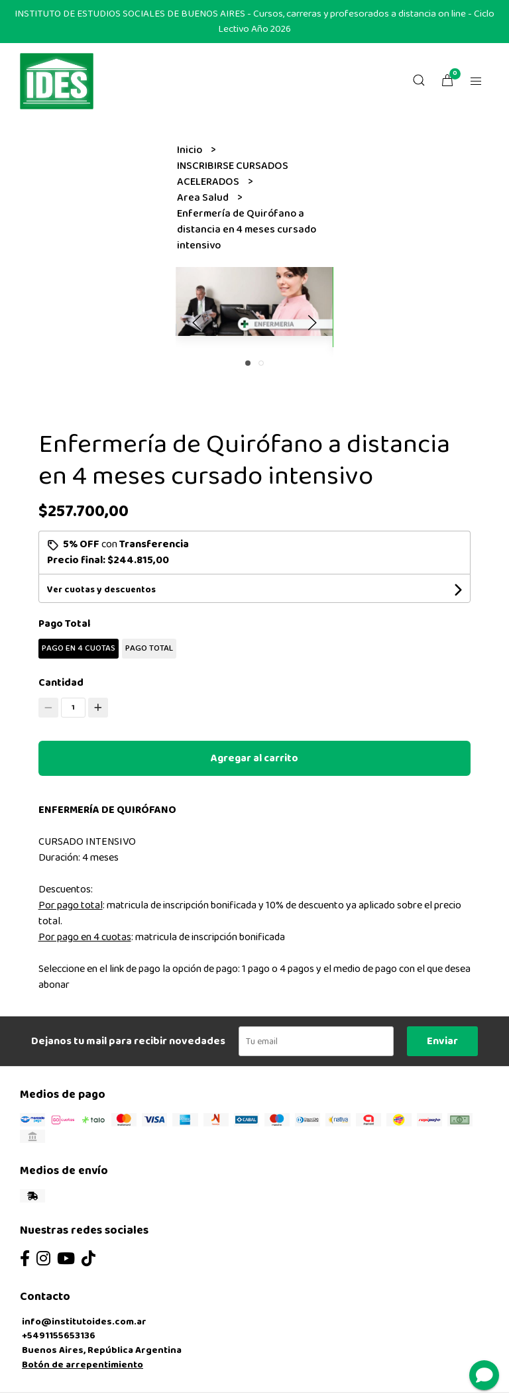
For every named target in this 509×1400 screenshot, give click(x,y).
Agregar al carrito (254, 758)
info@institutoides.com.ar (84, 1322)
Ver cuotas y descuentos (101, 589)
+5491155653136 (58, 1336)
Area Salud (204, 197)
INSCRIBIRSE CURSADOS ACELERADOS (232, 174)
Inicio (190, 150)
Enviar (442, 1041)
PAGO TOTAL (149, 648)
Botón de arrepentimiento (82, 1365)
